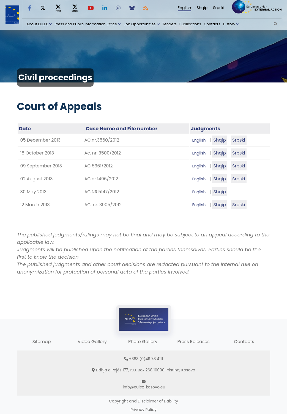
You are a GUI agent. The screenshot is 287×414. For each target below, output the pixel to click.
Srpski (218, 7)
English (184, 7)
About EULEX (37, 24)
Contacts (212, 24)
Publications (190, 24)
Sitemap (41, 341)
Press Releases (193, 341)
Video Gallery (92, 341)
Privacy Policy (143, 409)
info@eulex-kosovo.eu (144, 387)
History (229, 24)
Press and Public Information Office (86, 24)
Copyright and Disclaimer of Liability (143, 401)
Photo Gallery (142, 341)
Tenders (169, 24)
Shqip (202, 7)
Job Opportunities (140, 24)
